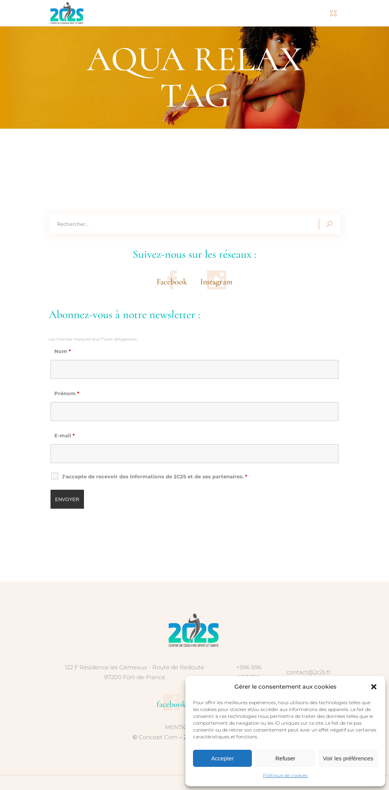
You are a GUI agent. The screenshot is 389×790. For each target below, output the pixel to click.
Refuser (285, 758)
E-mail (64, 435)
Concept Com (158, 737)
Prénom (66, 393)
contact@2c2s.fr (308, 672)
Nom (62, 351)
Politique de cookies (285, 775)
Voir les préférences (348, 758)
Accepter (222, 758)
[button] (374, 687)
